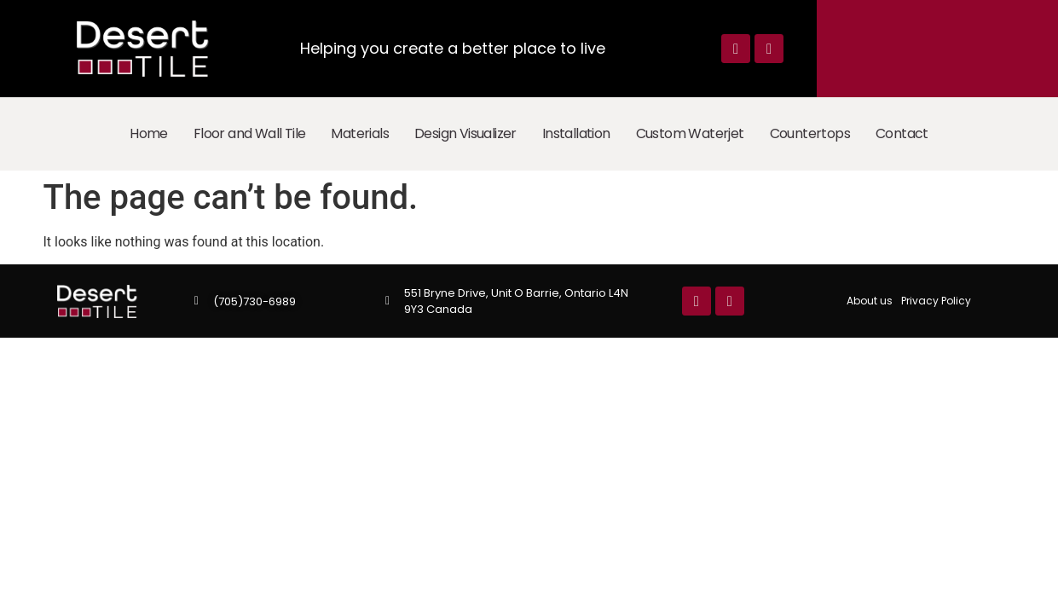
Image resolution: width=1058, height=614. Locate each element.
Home (149, 133)
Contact (902, 133)
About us (870, 300)
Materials (360, 133)
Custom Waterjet (690, 133)
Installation (576, 133)
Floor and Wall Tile (250, 133)
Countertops (810, 133)
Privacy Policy (936, 300)
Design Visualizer (465, 133)
